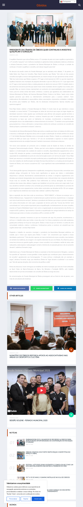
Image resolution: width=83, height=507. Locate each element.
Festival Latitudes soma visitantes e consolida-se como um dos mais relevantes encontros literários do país (49, 467)
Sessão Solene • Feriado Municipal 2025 (28, 422)
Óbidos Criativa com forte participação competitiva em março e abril (48, 454)
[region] (25, 491)
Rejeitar (25, 499)
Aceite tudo (38, 499)
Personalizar (13, 499)
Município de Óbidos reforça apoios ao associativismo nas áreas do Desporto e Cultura (39, 358)
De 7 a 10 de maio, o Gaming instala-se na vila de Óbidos (48, 479)
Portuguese (65, 1)
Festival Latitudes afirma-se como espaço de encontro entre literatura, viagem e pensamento (48, 492)
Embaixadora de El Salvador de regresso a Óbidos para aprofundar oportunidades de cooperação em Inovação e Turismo (49, 443)
